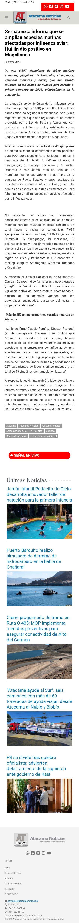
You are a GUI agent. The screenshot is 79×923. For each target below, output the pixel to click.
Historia (9, 878)
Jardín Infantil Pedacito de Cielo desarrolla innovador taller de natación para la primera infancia (39, 494)
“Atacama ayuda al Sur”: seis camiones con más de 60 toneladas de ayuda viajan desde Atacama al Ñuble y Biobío (39, 699)
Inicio (7, 867)
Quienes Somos (13, 873)
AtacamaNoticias (51, 425)
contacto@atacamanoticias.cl (23, 901)
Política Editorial (13, 883)
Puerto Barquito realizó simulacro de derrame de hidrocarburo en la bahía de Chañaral (34, 559)
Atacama (11, 425)
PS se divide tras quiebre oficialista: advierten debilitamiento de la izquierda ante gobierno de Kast (36, 766)
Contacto (9, 889)
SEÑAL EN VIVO (24, 455)
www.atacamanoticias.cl (44, 436)
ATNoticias (36, 430)
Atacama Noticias (29, 425)
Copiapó (50, 430)
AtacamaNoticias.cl (16, 430)
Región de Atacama (16, 436)
